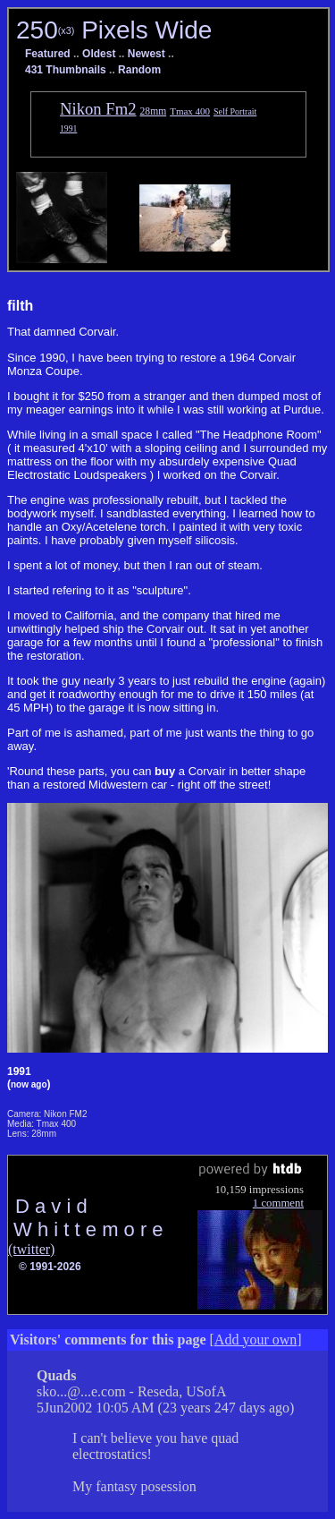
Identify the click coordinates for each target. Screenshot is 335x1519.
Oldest (98, 53)
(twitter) (31, 1249)
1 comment (278, 1203)
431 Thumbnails (65, 70)
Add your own (255, 1339)
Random (139, 70)
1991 (68, 128)
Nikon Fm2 (98, 108)
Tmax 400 (190, 111)
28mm (153, 111)
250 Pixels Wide (114, 30)
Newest (146, 53)
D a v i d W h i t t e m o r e (85, 1218)
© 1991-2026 (50, 1266)
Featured (48, 53)
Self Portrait (235, 111)
